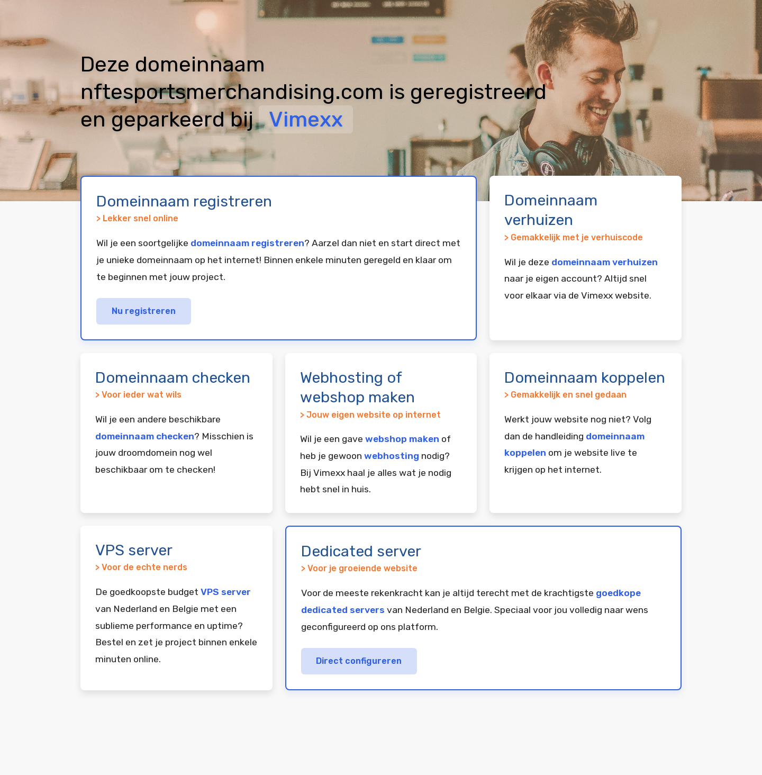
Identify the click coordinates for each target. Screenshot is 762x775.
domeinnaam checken (144, 436)
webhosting (391, 455)
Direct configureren (359, 661)
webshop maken (402, 439)
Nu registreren (144, 311)
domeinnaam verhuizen (604, 262)
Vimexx (306, 119)
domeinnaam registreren (247, 243)
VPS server (226, 592)
